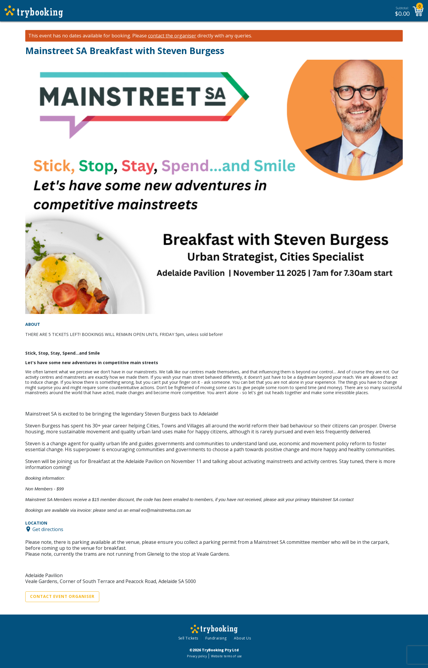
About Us (242, 638)
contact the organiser (172, 36)
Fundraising (216, 638)
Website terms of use (226, 656)
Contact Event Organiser (62, 596)
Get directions (47, 529)
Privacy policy (197, 656)
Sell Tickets (188, 638)
